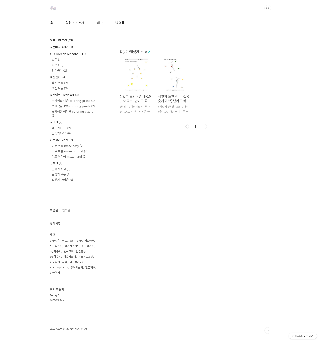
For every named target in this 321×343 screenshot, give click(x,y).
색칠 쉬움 (60, 83)
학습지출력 (70, 257)
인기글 (66, 210)
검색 (268, 8)
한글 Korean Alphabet (68, 54)
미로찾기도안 (77, 262)
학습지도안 (68, 241)
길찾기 (56, 163)
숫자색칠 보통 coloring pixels (73, 106)
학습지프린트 (72, 246)
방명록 (119, 22)
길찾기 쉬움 (61, 169)
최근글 (54, 210)
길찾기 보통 (61, 174)
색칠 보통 (60, 88)
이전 (186, 126)
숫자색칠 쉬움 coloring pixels (73, 100)
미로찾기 (55, 262)
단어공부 (59, 70)
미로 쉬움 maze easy (68, 146)
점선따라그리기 (61, 47)
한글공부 (81, 251)
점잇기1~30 (61, 133)
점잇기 (56, 122)
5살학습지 (55, 251)
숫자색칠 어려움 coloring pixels (72, 113)
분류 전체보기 (61, 40)
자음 (57, 65)
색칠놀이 (57, 77)
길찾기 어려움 (62, 179)
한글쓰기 (55, 273)
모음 (57, 59)
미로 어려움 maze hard (69, 156)
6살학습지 (55, 257)
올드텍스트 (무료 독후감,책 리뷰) (68, 328)
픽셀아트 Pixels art (64, 95)
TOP (267, 330)
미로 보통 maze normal (70, 151)
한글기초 (90, 267)
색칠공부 (89, 241)
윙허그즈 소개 (75, 22)
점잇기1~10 (61, 128)
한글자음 (55, 241)
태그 (100, 22)
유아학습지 (77, 267)
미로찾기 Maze (61, 140)
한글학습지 (88, 246)
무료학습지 (56, 246)
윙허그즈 (68, 251)
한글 (79, 241)
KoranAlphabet (59, 267)
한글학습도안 (85, 257)
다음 (204, 126)
